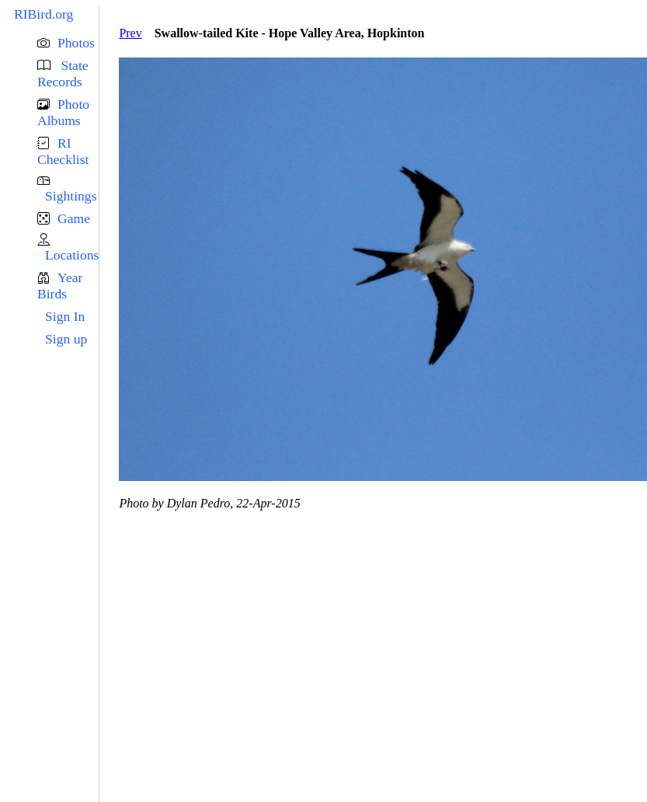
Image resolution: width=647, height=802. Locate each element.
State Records (63, 73)
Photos (76, 43)
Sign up (66, 339)
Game (73, 218)
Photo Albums (63, 112)
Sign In (65, 316)
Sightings (70, 196)
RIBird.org (43, 14)
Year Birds (59, 286)
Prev (130, 33)
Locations (72, 255)
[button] (68, 43)
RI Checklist (63, 151)
